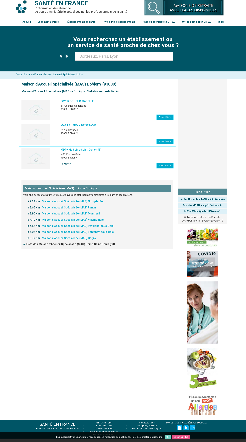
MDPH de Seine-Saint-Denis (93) (81, 149)
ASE (97, 423)
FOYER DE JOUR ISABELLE (77, 101)
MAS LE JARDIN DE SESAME (78, 125)
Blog (221, 21)
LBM (110, 425)
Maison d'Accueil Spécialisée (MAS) (63, 74)
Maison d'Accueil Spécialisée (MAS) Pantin (69, 207)
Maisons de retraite (104, 428)
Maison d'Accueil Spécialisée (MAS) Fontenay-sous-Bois (78, 232)
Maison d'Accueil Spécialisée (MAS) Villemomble (73, 219)
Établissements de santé (82, 21)
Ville (65, 56)
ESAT (98, 425)
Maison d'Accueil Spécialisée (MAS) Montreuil (71, 213)
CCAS (103, 423)
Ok (167, 437)
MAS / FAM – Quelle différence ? (202, 211)
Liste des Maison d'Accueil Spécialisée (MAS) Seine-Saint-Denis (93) (70, 244)
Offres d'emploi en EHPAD (196, 21)
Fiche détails (165, 117)
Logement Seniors (49, 21)
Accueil (27, 21)
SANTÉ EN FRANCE (57, 424)
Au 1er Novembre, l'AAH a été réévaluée (202, 199)
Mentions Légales (153, 428)
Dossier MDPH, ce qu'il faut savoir (202, 205)
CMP (110, 423)
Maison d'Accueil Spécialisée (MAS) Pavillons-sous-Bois (78, 226)
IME (104, 425)
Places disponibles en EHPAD (158, 21)
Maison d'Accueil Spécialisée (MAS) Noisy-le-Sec (73, 201)
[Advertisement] (202, 133)
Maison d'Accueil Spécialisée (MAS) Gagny (69, 238)
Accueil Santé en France (29, 74)
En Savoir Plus (181, 437)
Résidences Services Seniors (104, 431)
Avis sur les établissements (119, 21)
